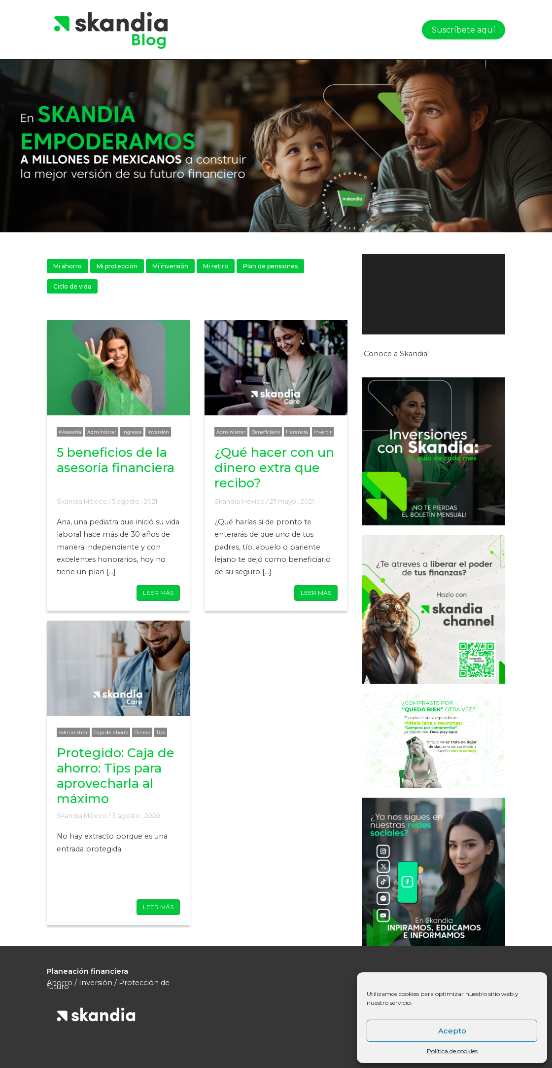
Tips (160, 732)
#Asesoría (70, 432)
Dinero (142, 732)
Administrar (101, 432)
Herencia (297, 432)
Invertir (323, 432)
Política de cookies (452, 1051)
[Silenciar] (471, 344)
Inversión (158, 432)
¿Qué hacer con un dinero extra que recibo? (274, 467)
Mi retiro (215, 266)
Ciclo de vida (72, 286)
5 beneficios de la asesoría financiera (115, 459)
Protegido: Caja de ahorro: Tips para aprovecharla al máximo (115, 775)
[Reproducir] (375, 344)
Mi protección (117, 266)
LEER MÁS (158, 592)
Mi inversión (170, 266)
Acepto (452, 1030)
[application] (433, 294)
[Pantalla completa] (489, 344)
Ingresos (131, 432)
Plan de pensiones (270, 266)
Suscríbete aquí (463, 30)
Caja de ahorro (111, 732)
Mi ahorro (67, 266)
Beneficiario (265, 432)
